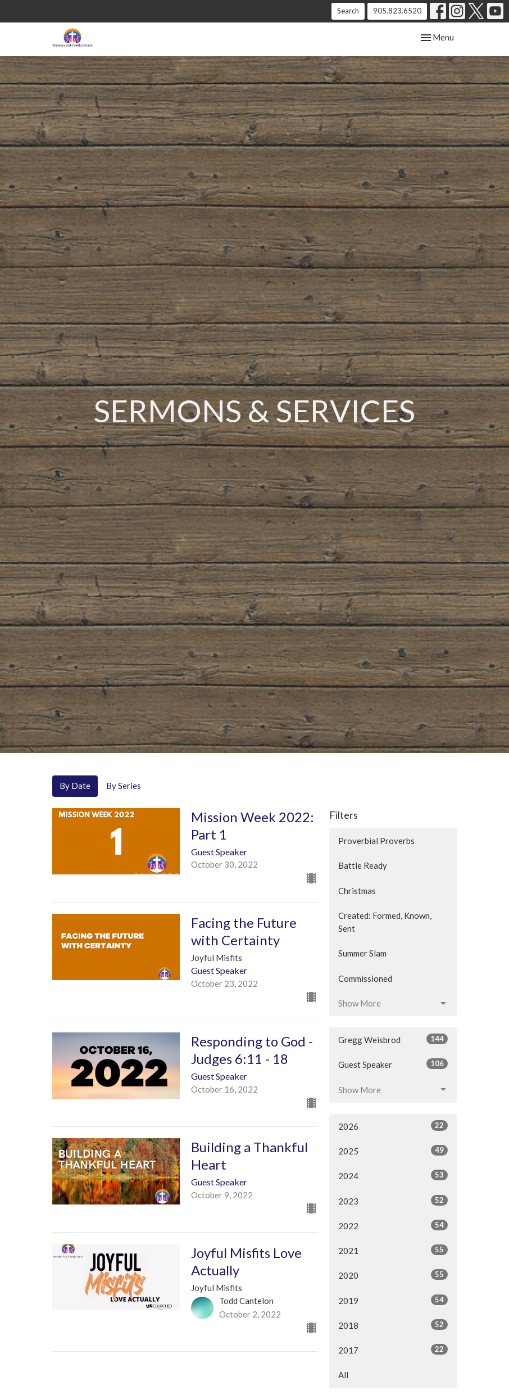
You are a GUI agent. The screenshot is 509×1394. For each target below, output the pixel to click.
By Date (75, 786)
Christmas (357, 891)
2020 (393, 1274)
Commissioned (365, 978)
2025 (393, 1150)
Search (348, 10)
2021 (393, 1250)
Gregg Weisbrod (393, 1039)
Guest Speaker (393, 1064)
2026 (393, 1125)
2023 (393, 1200)
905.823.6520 (397, 10)
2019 (393, 1300)
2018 (393, 1324)
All (343, 1375)
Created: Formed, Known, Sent (384, 921)
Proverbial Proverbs (376, 841)
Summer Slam (362, 953)
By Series (123, 786)
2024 (393, 1175)
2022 (393, 1225)
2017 (393, 1349)
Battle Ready (362, 865)
